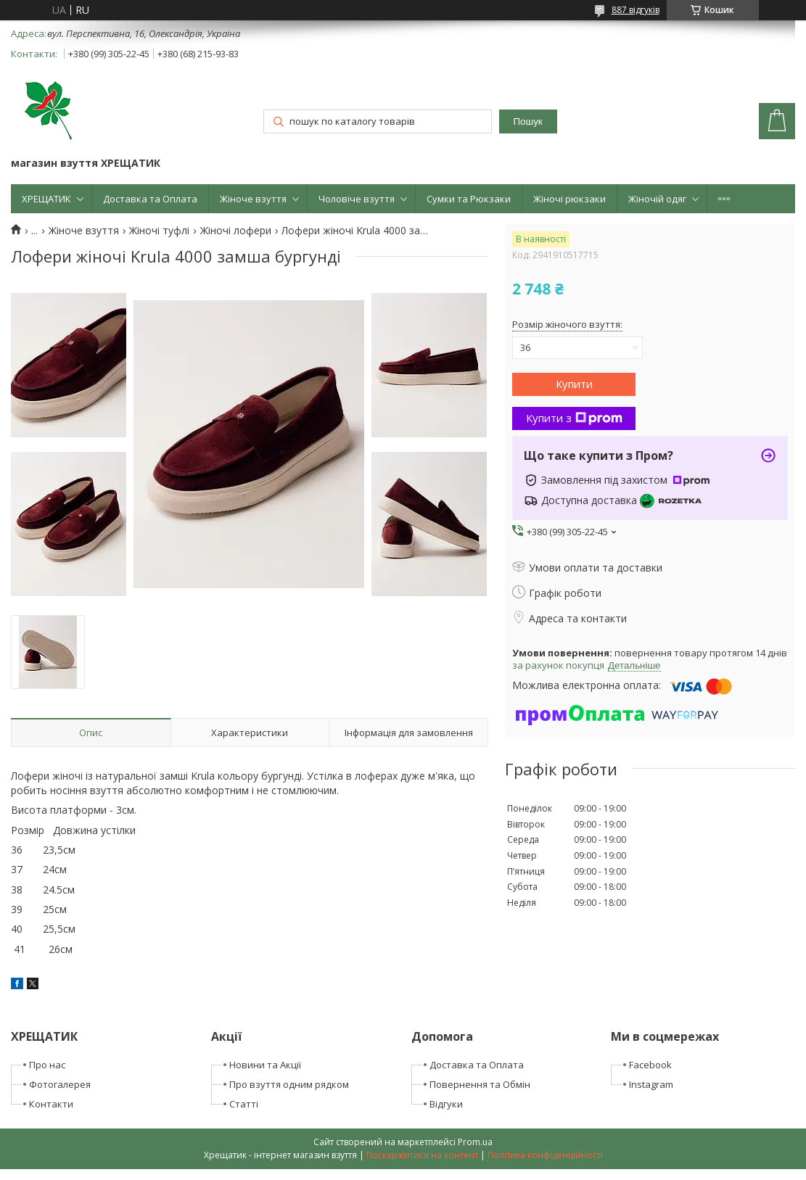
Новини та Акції (265, 1064)
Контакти (51, 1103)
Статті (243, 1103)
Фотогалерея (60, 1084)
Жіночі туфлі (159, 230)
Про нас (47, 1064)
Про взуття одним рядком (289, 1084)
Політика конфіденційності (545, 1155)
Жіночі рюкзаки (569, 198)
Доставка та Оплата (150, 198)
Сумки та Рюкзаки (469, 198)
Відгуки (446, 1103)
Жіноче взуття (253, 198)
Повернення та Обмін (479, 1084)
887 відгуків (635, 10)
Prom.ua (475, 1142)
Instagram (651, 1084)
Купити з (574, 417)
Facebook (650, 1064)
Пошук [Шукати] (528, 121)
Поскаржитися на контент (422, 1155)
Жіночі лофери (235, 230)
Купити (574, 383)
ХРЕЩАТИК (46, 198)
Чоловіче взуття (356, 198)
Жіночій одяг (657, 198)
